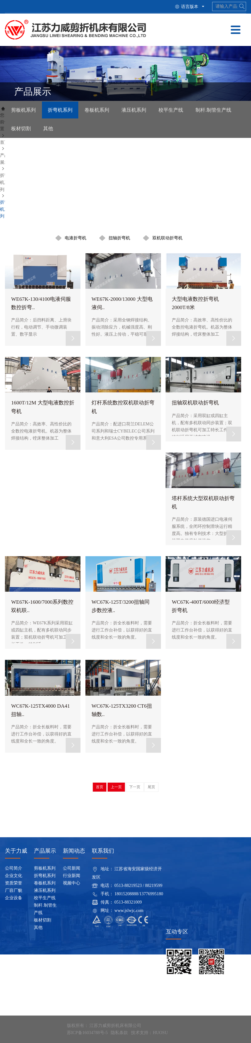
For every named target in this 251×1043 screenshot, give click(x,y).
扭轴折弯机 (119, 237)
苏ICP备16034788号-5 (87, 1032)
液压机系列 (133, 110)
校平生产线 (170, 110)
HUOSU (159, 1032)
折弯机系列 (60, 110)
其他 (48, 128)
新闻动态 (74, 851)
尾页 (151, 787)
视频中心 (71, 883)
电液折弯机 (75, 237)
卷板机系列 (96, 110)
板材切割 (21, 128)
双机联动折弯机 (167, 237)
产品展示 (45, 851)
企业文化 (13, 875)
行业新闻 (71, 875)
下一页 (134, 787)
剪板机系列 (23, 110)
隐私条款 (119, 1032)
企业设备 (13, 898)
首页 (4, 142)
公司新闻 (71, 868)
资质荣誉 (13, 883)
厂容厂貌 (13, 890)
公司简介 (13, 868)
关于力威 (16, 851)
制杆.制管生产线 (213, 110)
